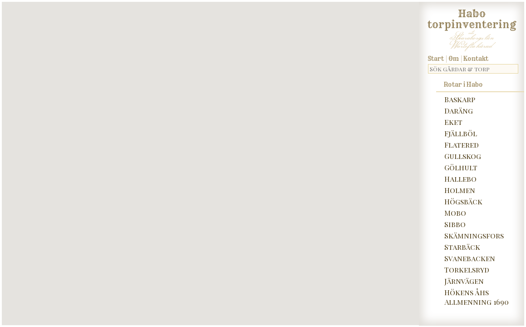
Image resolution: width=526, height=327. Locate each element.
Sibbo (455, 224)
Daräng (458, 110)
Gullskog (462, 156)
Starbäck (462, 247)
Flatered (461, 144)
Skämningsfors (474, 235)
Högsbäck (463, 201)
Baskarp (459, 99)
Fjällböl (460, 133)
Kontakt (475, 58)
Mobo (455, 213)
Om (453, 58)
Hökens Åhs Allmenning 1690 (476, 297)
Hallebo (460, 178)
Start (436, 58)
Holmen (459, 190)
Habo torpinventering (472, 17)
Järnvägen (464, 281)
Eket (453, 122)
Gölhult (460, 167)
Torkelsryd (466, 269)
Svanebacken (469, 258)
